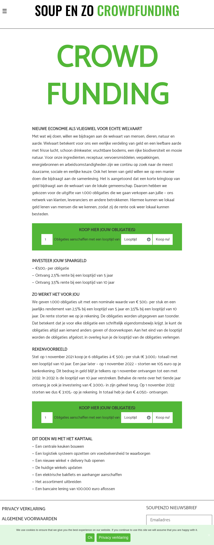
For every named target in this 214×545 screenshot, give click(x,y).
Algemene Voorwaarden (29, 519)
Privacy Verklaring (23, 509)
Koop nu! (163, 239)
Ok (90, 537)
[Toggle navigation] (4, 11)
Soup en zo (107, 10)
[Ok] (209, 535)
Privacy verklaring (113, 537)
